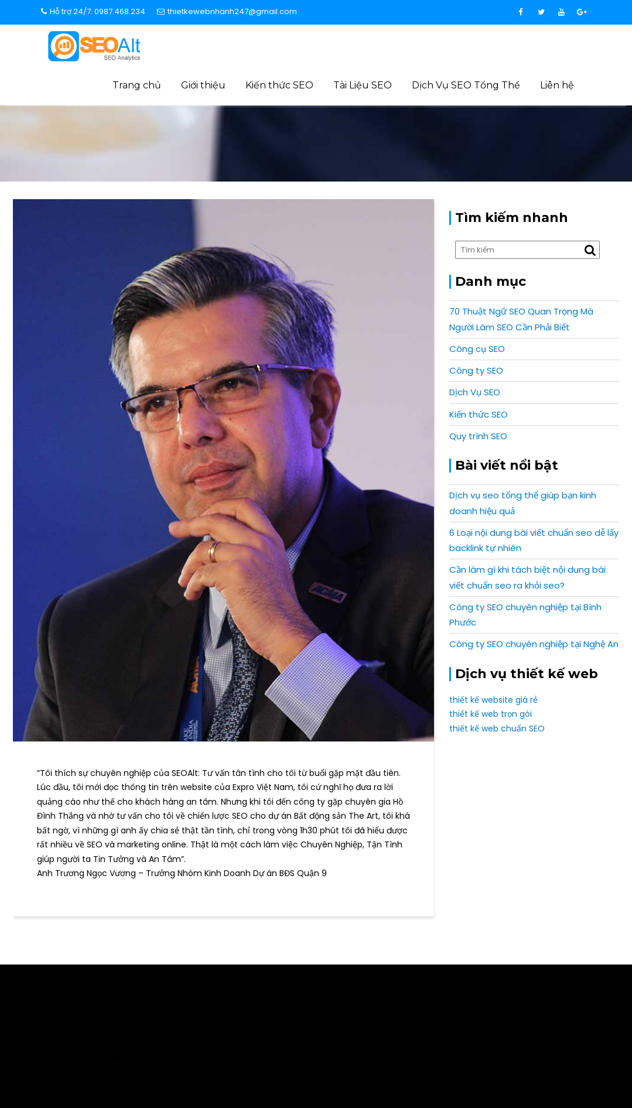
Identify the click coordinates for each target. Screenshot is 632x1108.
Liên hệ (557, 85)
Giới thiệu (203, 85)
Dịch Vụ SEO (474, 392)
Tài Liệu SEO (362, 85)
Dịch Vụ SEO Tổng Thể (466, 85)
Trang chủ (136, 85)
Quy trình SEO (478, 436)
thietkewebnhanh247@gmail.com (227, 11)
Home (402, 140)
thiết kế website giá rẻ (493, 700)
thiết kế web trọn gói (490, 714)
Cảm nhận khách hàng (467, 140)
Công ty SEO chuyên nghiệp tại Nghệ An (534, 644)
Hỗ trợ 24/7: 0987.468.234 (93, 11)
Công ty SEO (476, 370)
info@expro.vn (126, 997)
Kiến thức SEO (279, 85)
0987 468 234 (505, 997)
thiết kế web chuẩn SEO (497, 728)
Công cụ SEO (477, 349)
